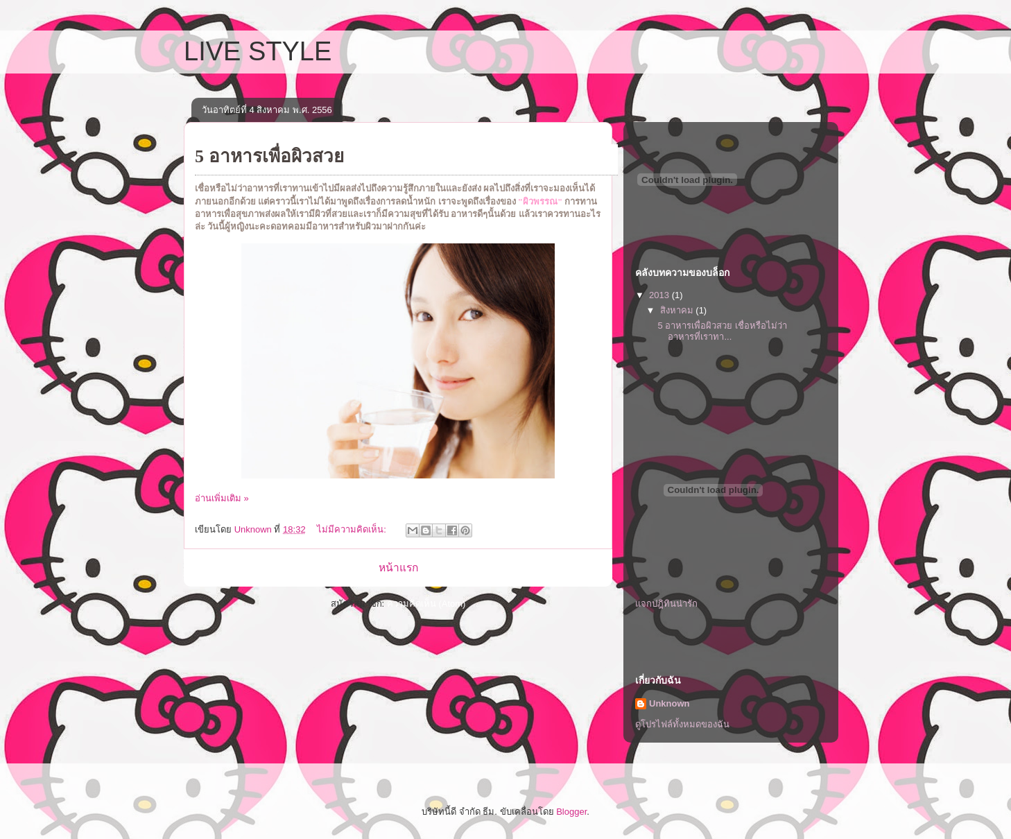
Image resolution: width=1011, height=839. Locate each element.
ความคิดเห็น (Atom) (426, 603)
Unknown (669, 703)
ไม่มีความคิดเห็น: (352, 529)
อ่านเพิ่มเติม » (222, 498)
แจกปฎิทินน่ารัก (666, 603)
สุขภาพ (250, 214)
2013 (660, 295)
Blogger (571, 811)
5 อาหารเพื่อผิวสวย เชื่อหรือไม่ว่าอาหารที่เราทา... (721, 331)
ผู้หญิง (236, 226)
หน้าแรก (398, 567)
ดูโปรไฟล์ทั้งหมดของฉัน (682, 724)
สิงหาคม (678, 310)
